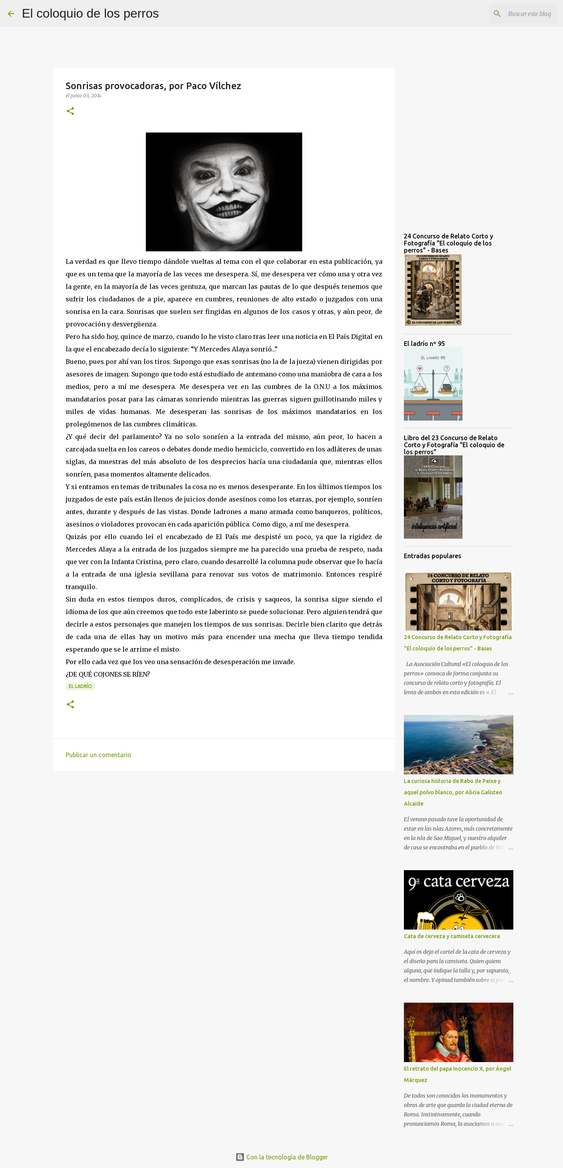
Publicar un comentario (98, 754)
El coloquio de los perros (90, 13)
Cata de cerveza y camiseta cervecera (452, 936)
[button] (70, 111)
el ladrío (80, 686)
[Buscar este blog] (516, 13)
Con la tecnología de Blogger (281, 1157)
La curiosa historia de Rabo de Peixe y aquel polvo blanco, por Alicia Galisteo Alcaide (453, 792)
